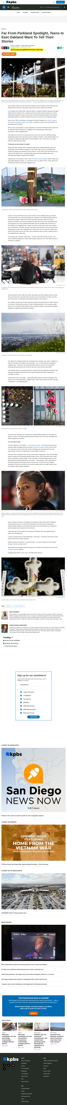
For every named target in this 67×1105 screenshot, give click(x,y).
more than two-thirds (34, 445)
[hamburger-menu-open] (3, 2)
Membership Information (26, 1093)
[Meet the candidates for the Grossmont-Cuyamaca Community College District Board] (25, 1027)
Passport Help (46, 1073)
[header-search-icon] (54, 2)
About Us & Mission (25, 1060)
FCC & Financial (25, 1068)
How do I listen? (47, 1071)
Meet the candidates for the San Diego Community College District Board (9, 1039)
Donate (33, 1013)
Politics (4, 1032)
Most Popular (7, 922)
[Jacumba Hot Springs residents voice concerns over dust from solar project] (57, 1027)
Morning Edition (15, 8)
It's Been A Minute (13, 549)
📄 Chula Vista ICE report (10, 646)
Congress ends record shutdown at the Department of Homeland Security (24, 984)
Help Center (46, 1076)
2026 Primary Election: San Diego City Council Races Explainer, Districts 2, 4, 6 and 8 (27, 974)
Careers (23, 1065)
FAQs (44, 1068)
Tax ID (22, 1099)
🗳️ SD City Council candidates (11, 640)
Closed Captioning (47, 1063)
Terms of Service (25, 1081)
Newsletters (24, 1063)
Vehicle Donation (25, 1101)
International (35, 12)
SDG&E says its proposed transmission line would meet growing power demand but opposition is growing (40, 1041)
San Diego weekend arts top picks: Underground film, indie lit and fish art (24, 979)
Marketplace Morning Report (53, 7)
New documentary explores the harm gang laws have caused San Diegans (24, 964)
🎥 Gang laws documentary (10, 643)
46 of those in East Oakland (39, 159)
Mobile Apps (24, 1071)
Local (18, 12)
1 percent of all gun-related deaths (43, 447)
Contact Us (45, 1065)
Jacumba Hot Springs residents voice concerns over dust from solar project (57, 1038)
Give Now (60, 2)
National (25, 12)
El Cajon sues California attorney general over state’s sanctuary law (22, 969)
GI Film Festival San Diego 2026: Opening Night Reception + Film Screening (24, 864)
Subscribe (33, 717)
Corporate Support (25, 1088)
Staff (22, 1078)
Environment (37, 1032)
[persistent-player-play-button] (4, 7)
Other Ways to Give (25, 1096)
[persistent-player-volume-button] (8, 7)
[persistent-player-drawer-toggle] (65, 7)
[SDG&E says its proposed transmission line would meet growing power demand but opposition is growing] (41, 1027)
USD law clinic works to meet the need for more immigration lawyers (22, 815)
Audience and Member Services (50, 1060)
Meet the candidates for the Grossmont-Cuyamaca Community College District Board (25, 1040)
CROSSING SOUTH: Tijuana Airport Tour (13, 913)
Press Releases (24, 1073)
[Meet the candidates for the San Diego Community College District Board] (9, 1027)
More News (7, 1020)
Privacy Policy (24, 1076)
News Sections (46, 12)
